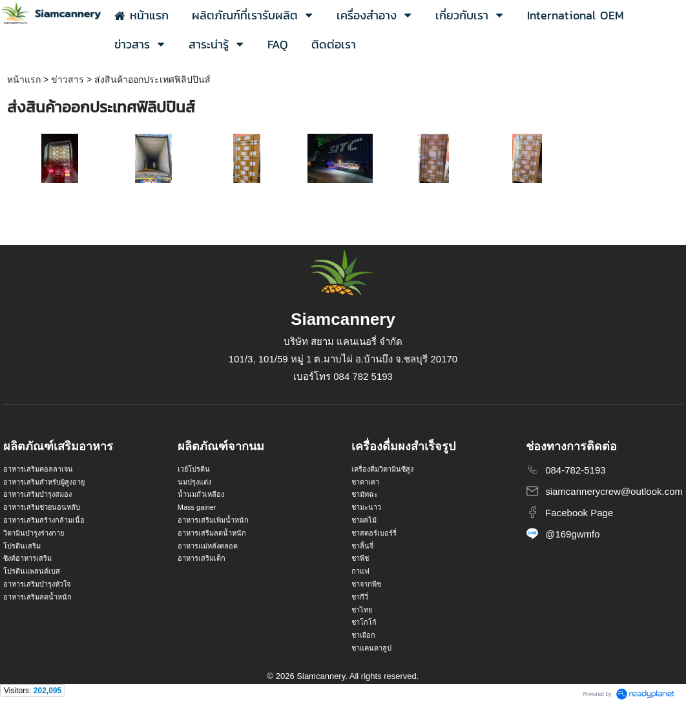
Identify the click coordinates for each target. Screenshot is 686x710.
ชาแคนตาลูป (371, 648)
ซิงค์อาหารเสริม (27, 558)
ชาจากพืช (366, 584)
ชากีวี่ (359, 597)
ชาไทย (361, 610)
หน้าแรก (24, 79)
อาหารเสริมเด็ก (201, 558)
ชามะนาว (366, 507)
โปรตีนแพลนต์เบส (31, 571)
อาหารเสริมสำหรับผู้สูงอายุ (44, 482)
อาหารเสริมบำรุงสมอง (37, 494)
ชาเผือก (363, 635)
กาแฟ (360, 571)
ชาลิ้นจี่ (362, 546)
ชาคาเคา (365, 482)
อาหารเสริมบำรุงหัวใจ (36, 584)
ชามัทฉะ (364, 494)
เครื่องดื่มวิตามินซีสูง (382, 469)
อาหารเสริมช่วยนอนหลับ (41, 507)
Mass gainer (197, 507)
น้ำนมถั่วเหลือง (201, 494)
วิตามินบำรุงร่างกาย (33, 533)
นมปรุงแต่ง (194, 482)
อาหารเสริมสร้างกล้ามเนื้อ (44, 520)
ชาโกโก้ (364, 622)
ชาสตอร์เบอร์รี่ (374, 533)
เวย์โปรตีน (194, 469)
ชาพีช (360, 558)
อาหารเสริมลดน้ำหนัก (37, 597)
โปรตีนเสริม (22, 546)
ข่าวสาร (67, 79)
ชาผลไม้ (364, 520)
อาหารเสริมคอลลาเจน (38, 469)
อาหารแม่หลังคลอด (208, 546)
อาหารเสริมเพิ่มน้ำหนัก (213, 520)
